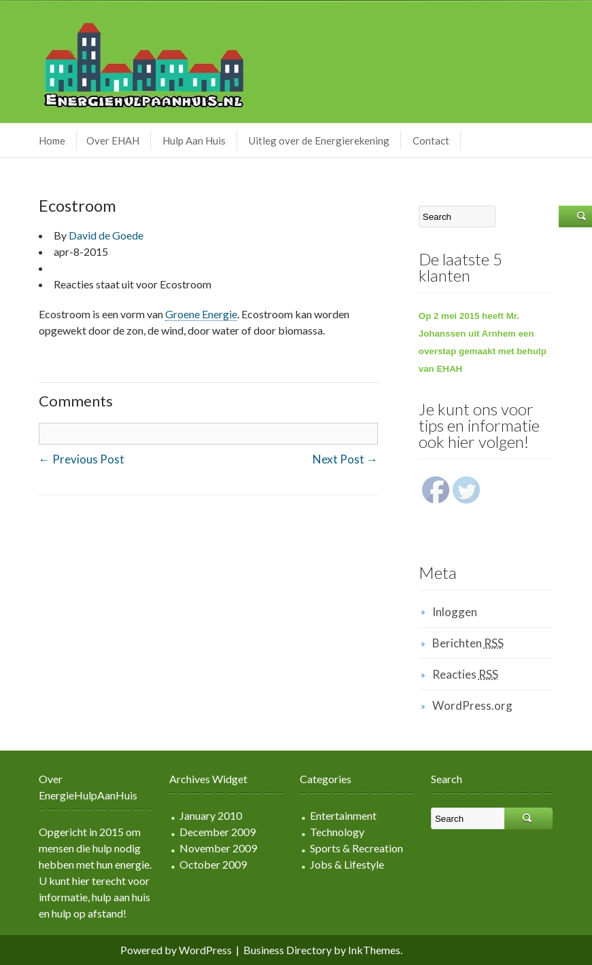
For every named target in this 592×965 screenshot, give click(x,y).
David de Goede (106, 235)
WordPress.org (472, 705)
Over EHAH (112, 140)
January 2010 (210, 815)
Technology (337, 831)
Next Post (345, 459)
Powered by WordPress (176, 949)
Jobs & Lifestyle (347, 864)
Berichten (468, 643)
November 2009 (218, 847)
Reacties (465, 674)
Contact (431, 140)
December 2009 (217, 831)
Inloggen (454, 612)
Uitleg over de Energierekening (319, 140)
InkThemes (374, 949)
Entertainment (343, 815)
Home (52, 140)
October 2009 (213, 864)
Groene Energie (201, 313)
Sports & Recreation (356, 847)
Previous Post (81, 459)
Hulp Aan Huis (194, 140)
